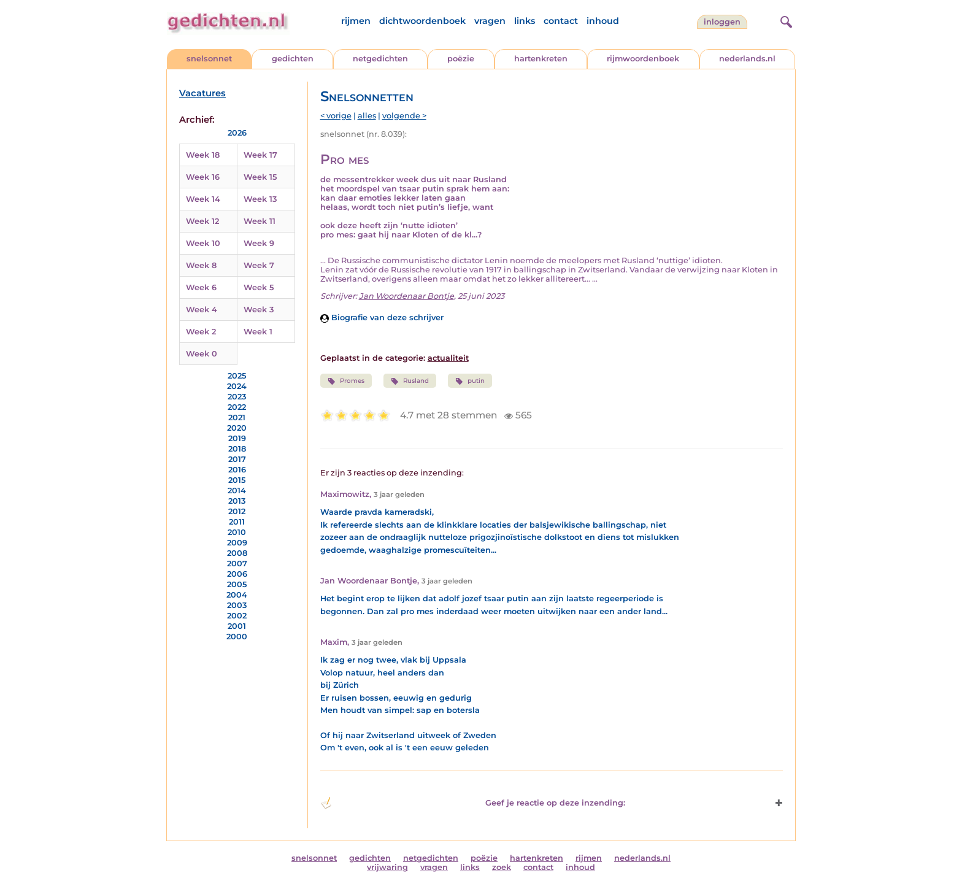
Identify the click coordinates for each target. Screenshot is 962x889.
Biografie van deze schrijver (382, 317)
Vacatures (202, 93)
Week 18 (203, 155)
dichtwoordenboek (422, 20)
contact (561, 20)
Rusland (410, 381)
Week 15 (260, 177)
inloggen (722, 21)
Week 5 (259, 287)
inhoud (603, 20)
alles (367, 115)
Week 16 (203, 177)
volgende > (404, 115)
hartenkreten (541, 58)
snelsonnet (209, 58)
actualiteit (448, 358)
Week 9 (259, 243)
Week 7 (259, 265)
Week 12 (202, 221)
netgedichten (380, 58)
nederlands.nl (747, 58)
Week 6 (201, 287)
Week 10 (203, 243)
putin (470, 381)
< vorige (336, 115)
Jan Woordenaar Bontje (406, 296)
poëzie (460, 58)
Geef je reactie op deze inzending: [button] (472, 803)
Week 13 (260, 199)
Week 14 (203, 199)
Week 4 (201, 309)
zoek (501, 867)
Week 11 (259, 221)
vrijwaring (387, 867)
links (524, 20)
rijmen (356, 20)
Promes (346, 381)
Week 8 (201, 265)
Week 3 (259, 309)
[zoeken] (784, 20)
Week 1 (258, 331)
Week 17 (260, 155)
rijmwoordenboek (643, 58)
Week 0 (201, 353)
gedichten (293, 58)
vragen (490, 20)
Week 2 (201, 331)
